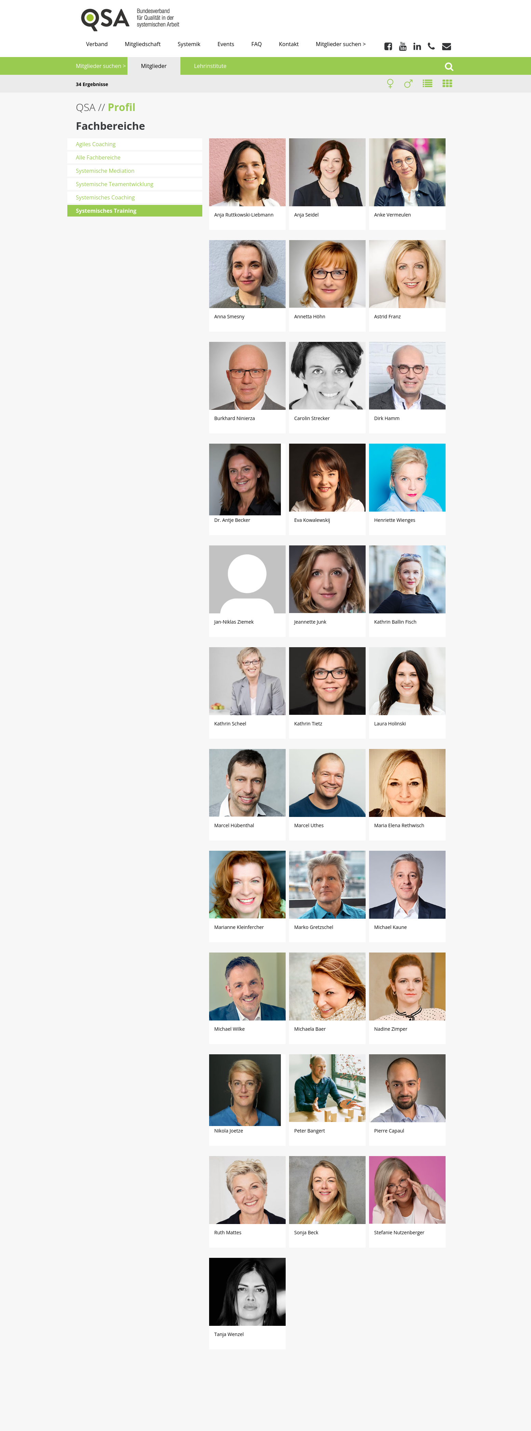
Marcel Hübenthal (234, 825)
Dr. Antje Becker (232, 520)
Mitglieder (154, 66)
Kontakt (289, 44)
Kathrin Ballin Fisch (395, 622)
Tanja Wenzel (229, 1334)
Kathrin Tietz (308, 723)
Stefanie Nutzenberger (399, 1232)
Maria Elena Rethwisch (399, 825)
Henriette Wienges (394, 520)
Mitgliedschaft (143, 44)
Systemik (189, 44)
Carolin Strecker (312, 418)
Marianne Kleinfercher (239, 927)
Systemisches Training (106, 210)
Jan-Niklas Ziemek (234, 622)
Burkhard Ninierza (234, 418)
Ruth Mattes (227, 1232)
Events (225, 44)
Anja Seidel (306, 214)
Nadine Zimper (390, 1029)
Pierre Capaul (389, 1130)
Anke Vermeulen (392, 214)
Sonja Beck (306, 1232)
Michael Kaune (390, 927)
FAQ (256, 44)
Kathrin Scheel (230, 723)
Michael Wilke (229, 1029)
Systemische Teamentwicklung (114, 184)
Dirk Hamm (386, 418)
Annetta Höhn (309, 316)
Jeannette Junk (310, 622)
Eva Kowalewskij (312, 520)
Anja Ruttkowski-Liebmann (243, 214)
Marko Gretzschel (313, 927)
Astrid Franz (387, 316)
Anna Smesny (229, 316)
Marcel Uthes (309, 825)
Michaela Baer (310, 1029)
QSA (87, 107)
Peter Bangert (309, 1130)
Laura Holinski (390, 723)
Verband (97, 44)
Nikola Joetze (228, 1130)
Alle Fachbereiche (98, 157)
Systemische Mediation (105, 171)
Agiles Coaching (95, 144)
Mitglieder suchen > (341, 44)
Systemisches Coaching (105, 197)
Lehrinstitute (210, 66)
